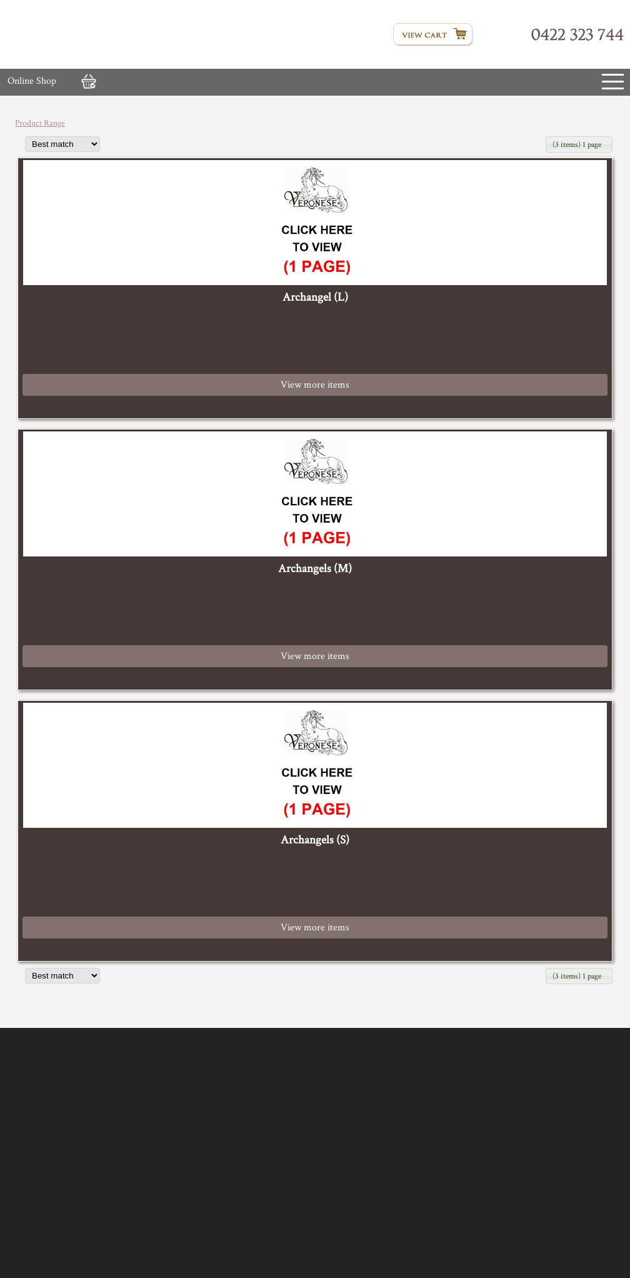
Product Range (40, 123)
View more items (315, 384)
